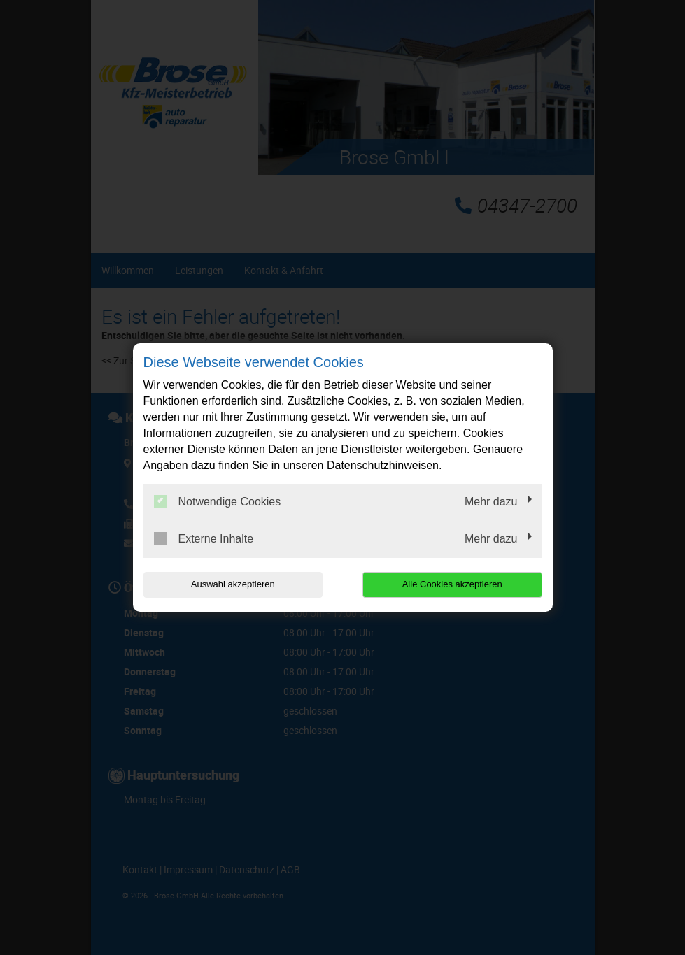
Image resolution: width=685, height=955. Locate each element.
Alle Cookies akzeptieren (452, 584)
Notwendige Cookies (217, 501)
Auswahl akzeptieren (233, 584)
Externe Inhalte (204, 538)
